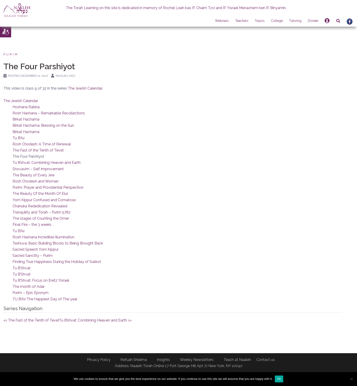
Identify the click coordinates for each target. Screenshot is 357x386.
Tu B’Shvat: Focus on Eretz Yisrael (41, 280)
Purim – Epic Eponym (30, 293)
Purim (10, 54)
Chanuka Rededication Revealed (40, 206)
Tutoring (295, 21)
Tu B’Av (19, 138)
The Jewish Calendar (85, 88)
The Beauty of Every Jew (34, 175)
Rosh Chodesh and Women (36, 181)
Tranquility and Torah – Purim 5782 (42, 212)
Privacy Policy (98, 360)
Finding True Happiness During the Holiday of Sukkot (57, 262)
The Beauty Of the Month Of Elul (40, 193)
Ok (279, 379)
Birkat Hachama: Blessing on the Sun (43, 125)
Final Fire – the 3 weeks (32, 224)
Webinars (222, 21)
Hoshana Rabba (26, 107)
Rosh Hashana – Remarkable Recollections (49, 113)
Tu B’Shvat (22, 268)
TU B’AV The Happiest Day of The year (45, 299)
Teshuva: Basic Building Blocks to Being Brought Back (58, 243)
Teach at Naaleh (237, 360)
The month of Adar (29, 286)
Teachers (241, 21)
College (277, 21)
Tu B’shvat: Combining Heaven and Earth (47, 162)
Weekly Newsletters (197, 360)
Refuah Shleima (133, 360)
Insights (163, 360)
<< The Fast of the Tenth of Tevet (31, 320)
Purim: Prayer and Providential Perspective (48, 187)
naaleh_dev (65, 75)
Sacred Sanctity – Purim (33, 255)
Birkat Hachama (26, 119)
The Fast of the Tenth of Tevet (38, 150)
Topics (260, 21)
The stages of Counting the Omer (41, 218)
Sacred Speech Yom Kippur (36, 249)
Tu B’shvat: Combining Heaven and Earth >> (95, 320)
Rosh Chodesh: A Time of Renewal (42, 144)
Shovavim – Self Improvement (38, 169)
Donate (313, 21)
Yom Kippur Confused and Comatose (44, 200)
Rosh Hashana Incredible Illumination (43, 237)
